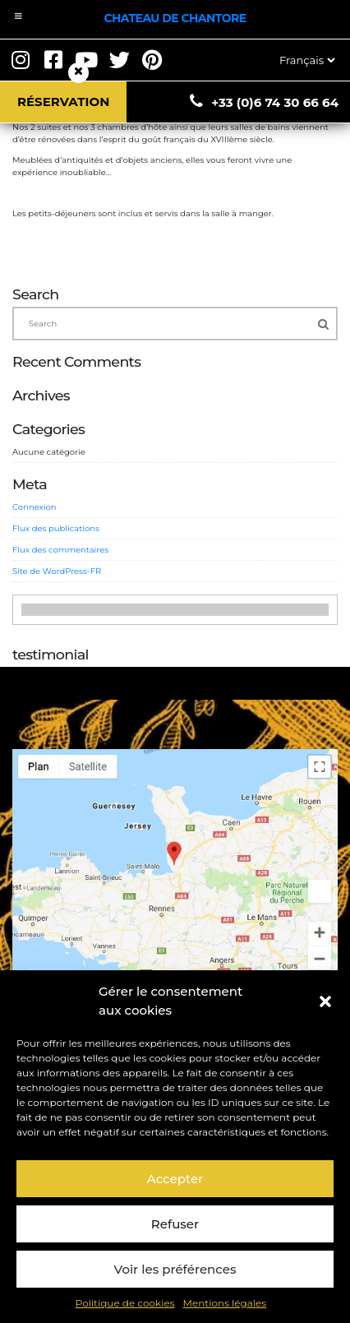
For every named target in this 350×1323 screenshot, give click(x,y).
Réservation (63, 101)
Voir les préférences (175, 1269)
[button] (325, 1001)
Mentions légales (225, 1303)
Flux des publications (55, 528)
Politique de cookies (125, 1303)
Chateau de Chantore (175, 18)
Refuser (175, 1224)
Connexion (34, 507)
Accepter (175, 1179)
